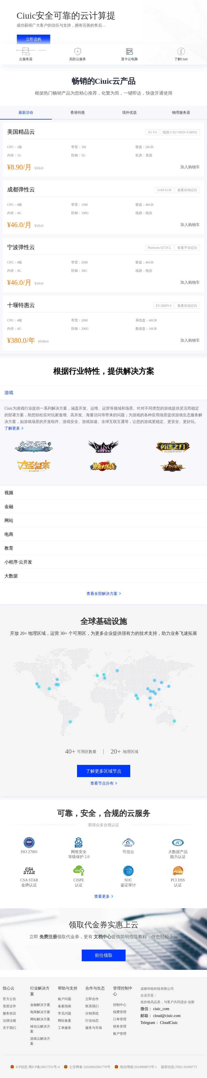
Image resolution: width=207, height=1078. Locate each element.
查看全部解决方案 (101, 594)
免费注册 (48, 936)
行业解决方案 (40, 991)
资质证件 (9, 1006)
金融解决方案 (40, 1005)
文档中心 (102, 936)
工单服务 (64, 1028)
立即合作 (92, 999)
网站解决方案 (40, 1019)
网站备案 (64, 1021)
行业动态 (92, 1021)
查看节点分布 (102, 783)
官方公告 (9, 999)
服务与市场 (93, 1028)
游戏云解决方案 (40, 1041)
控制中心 (119, 1005)
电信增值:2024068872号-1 (138, 1067)
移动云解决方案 (40, 1028)
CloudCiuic (169, 1023)
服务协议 (9, 1013)
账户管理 (119, 1034)
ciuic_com (161, 1009)
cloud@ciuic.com (167, 1016)
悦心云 (8, 988)
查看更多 (102, 896)
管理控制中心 (122, 991)
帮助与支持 (67, 988)
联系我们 (92, 1006)
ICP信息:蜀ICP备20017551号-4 (38, 1067)
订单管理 (119, 1019)
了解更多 (12, 428)
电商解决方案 (40, 1012)
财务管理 (119, 1026)
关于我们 (9, 1028)
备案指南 (64, 1006)
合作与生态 (95, 988)
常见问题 (64, 1013)
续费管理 (119, 1012)
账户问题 (64, 999)
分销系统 (92, 1013)
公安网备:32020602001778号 (89, 1067)
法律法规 (9, 1021)
